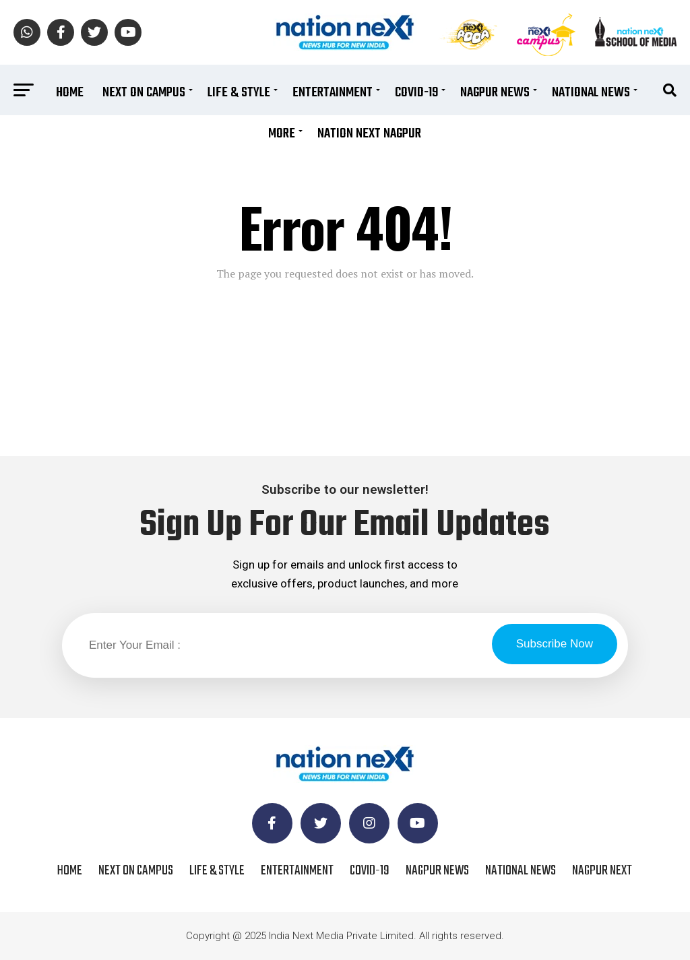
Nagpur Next (602, 870)
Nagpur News (495, 92)
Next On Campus (143, 92)
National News (591, 92)
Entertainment (332, 92)
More (281, 133)
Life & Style (239, 92)
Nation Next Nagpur (369, 133)
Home (70, 92)
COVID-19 (416, 92)
